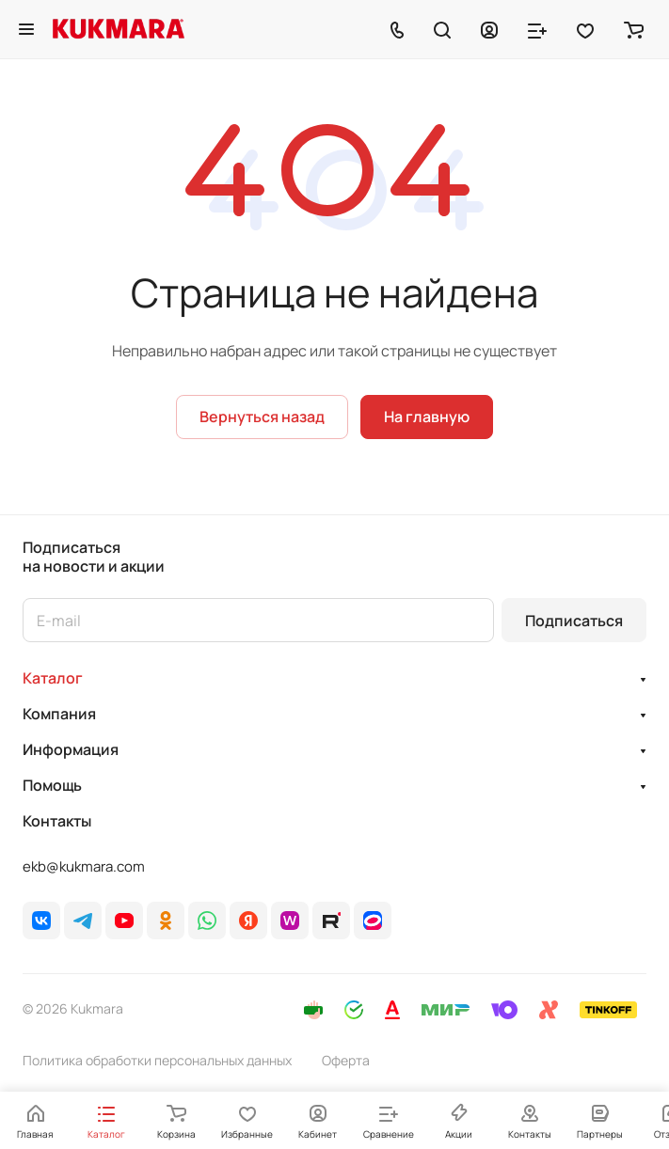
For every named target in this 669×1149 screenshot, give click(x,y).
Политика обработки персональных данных (157, 1060)
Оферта (346, 1060)
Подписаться (574, 620)
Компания (59, 713)
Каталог (53, 678)
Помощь (52, 785)
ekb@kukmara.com (84, 866)
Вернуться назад (262, 416)
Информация (71, 749)
